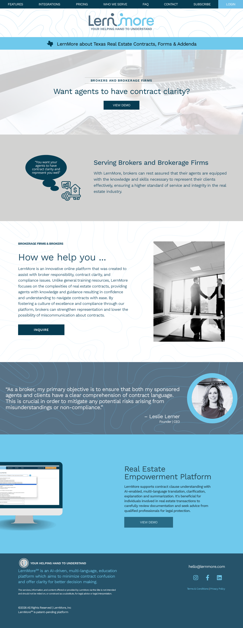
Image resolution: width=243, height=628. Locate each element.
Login (230, 4)
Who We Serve (115, 4)
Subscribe (202, 4)
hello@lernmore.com (207, 566)
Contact (171, 4)
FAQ (145, 4)
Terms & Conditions (197, 588)
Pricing (82, 4)
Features (15, 4)
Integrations (49, 4)
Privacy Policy (217, 588)
